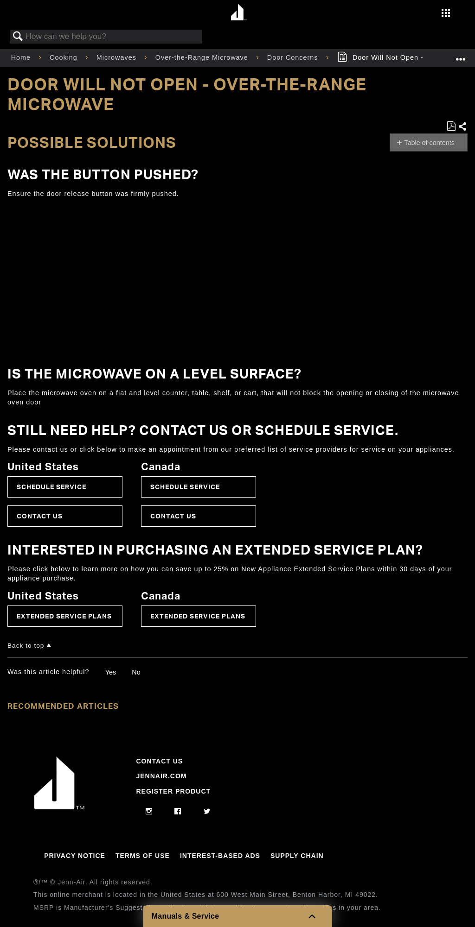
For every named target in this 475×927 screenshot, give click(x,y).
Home (22, 57)
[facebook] (178, 812)
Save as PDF (451, 126)
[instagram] (149, 812)
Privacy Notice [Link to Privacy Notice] (74, 855)
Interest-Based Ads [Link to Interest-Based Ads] (220, 855)
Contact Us (40, 516)
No (136, 672)
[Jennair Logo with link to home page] (59, 807)
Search (18, 37)
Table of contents (429, 142)
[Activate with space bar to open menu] (445, 13)
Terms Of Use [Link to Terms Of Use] (143, 855)
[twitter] (207, 812)
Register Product (173, 791)
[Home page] (239, 13)
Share (463, 127)
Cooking (65, 57)
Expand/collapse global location (461, 55)
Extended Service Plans (64, 616)
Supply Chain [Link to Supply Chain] (297, 855)
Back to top (25, 645)
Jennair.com (161, 776)
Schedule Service (51, 487)
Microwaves (117, 57)
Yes (110, 672)
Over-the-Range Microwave (202, 57)
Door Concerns (294, 57)
